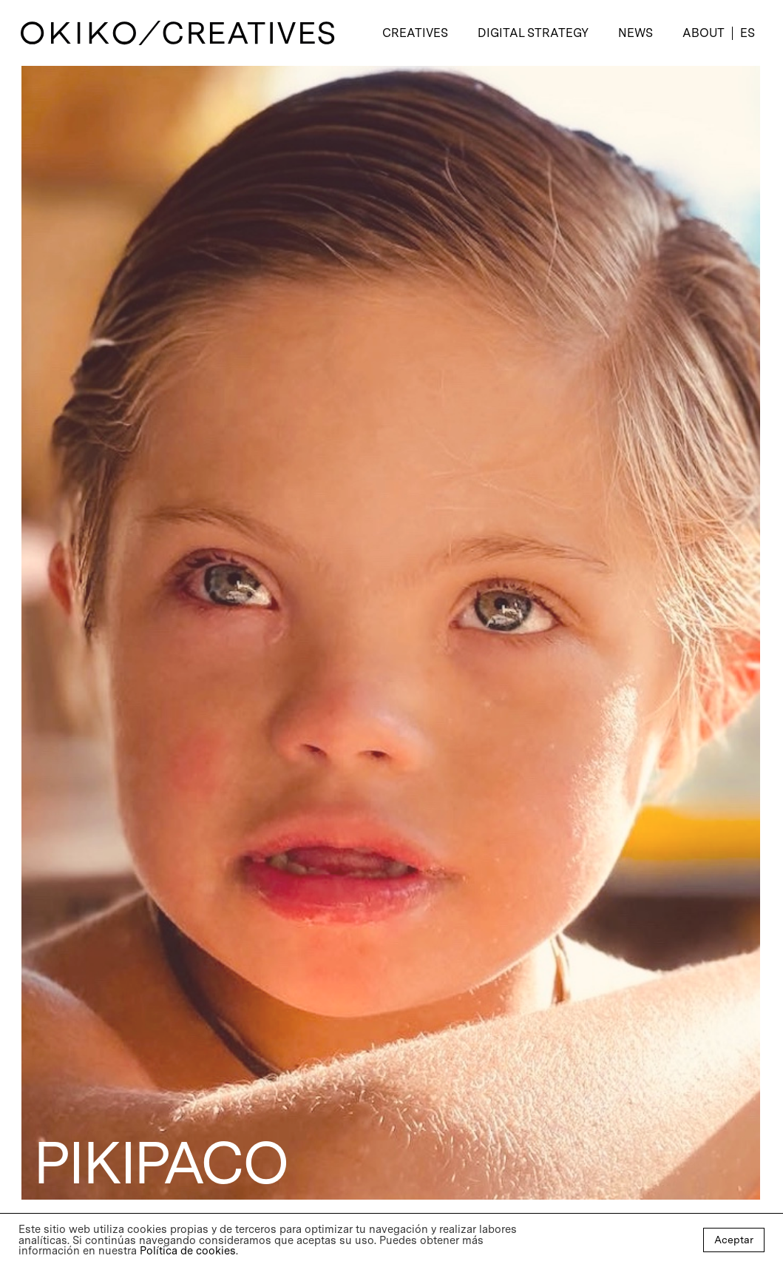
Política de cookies (188, 1250)
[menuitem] (747, 33)
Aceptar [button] (733, 1240)
